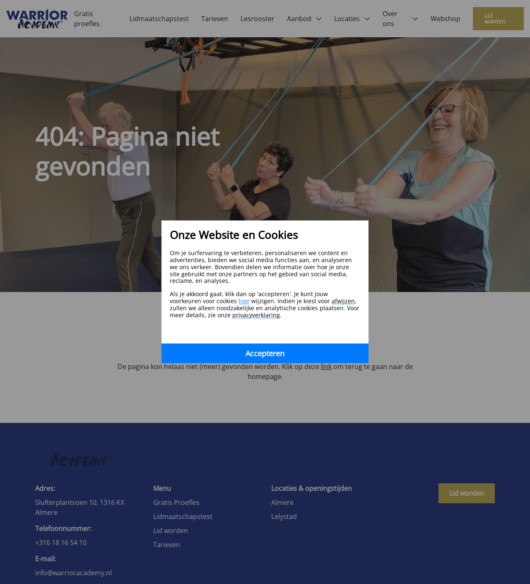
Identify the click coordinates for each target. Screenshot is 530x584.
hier (244, 301)
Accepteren (265, 354)
